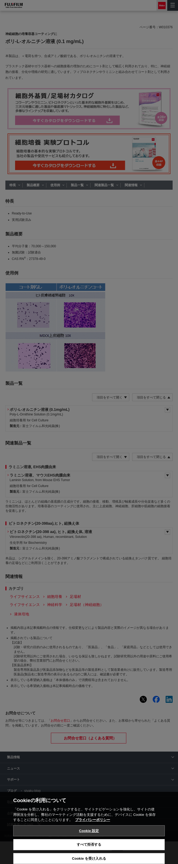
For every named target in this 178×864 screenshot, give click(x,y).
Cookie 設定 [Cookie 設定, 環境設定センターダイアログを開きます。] (89, 846)
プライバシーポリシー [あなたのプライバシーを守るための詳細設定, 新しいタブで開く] (92, 835)
